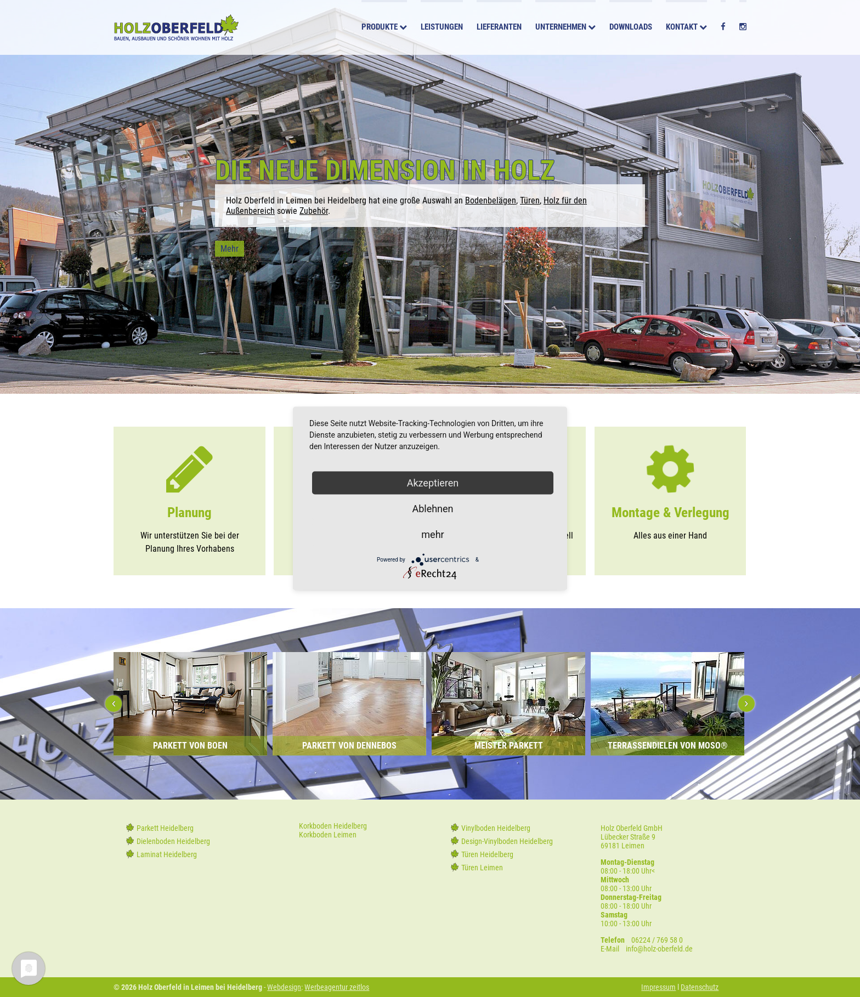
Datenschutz (699, 987)
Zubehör (313, 211)
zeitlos (358, 987)
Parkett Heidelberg (165, 828)
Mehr (229, 248)
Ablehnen (432, 508)
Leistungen (442, 28)
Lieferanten (499, 28)
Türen (530, 200)
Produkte (379, 28)
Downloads (630, 28)
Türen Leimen (482, 867)
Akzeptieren (433, 483)
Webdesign (284, 987)
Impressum (658, 987)
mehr (432, 534)
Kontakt (682, 28)
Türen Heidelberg (487, 854)
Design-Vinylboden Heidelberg (507, 841)
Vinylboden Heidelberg (495, 828)
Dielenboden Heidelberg (173, 841)
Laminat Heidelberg (167, 854)
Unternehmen (560, 28)
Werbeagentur (326, 987)
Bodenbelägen (490, 200)
